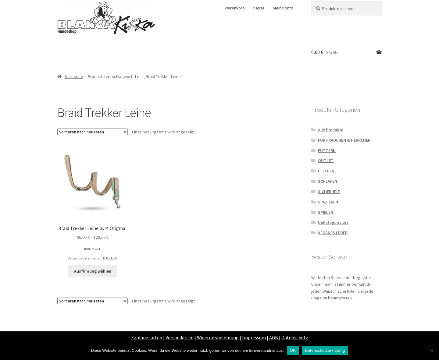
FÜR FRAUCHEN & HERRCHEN (344, 140)
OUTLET (326, 160)
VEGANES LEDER (333, 232)
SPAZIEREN (328, 202)
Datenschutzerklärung (325, 350)
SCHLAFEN (327, 181)
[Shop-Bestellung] (92, 132)
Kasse (259, 8)
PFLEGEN (326, 171)
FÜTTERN (327, 150)
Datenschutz (294, 337)
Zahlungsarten (146, 337)
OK (293, 350)
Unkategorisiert (333, 222)
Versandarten (180, 337)
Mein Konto (283, 8)
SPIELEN (325, 212)
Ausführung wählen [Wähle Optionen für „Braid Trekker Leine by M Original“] (92, 271)
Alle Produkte (330, 129)
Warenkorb (235, 8)
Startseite (74, 76)
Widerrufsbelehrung (218, 337)
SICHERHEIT (329, 191)
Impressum (254, 337)
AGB (273, 337)
